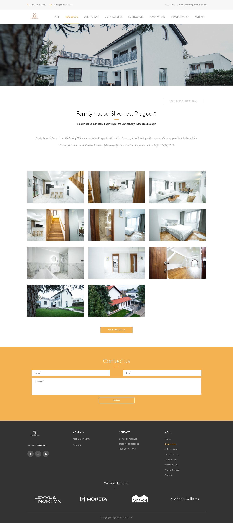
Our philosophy (113, 17)
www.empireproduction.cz (192, 5)
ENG (173, 5)
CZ (166, 5)
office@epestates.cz (62, 4)
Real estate (72, 17)
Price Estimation (172, 470)
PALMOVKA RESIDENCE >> (183, 101)
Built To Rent (91, 17)
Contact (200, 17)
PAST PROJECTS (116, 330)
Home (56, 17)
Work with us (157, 17)
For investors (136, 17)
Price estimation (180, 17)
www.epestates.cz (128, 439)
